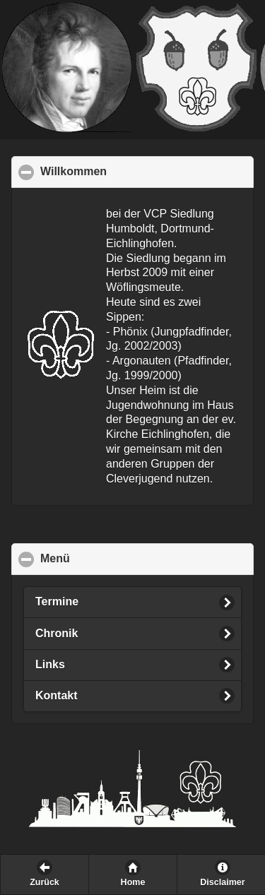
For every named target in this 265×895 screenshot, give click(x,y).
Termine (56, 601)
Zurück (44, 882)
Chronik (56, 633)
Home (133, 882)
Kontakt (56, 695)
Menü (124, 558)
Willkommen (142, 171)
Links (50, 664)
